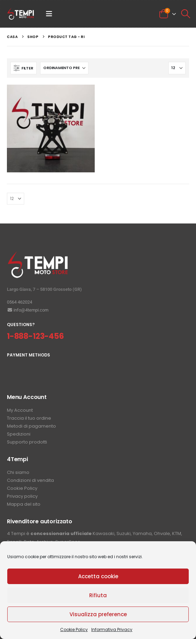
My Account (20, 410)
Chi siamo (18, 472)
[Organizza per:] (64, 68)
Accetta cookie (98, 576)
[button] (49, 14)
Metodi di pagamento (31, 426)
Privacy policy (22, 496)
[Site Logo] (21, 14)
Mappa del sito (23, 504)
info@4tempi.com (27, 310)
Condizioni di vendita (30, 480)
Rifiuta (98, 595)
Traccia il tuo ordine (29, 418)
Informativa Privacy (111, 629)
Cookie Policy (74, 629)
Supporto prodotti (27, 442)
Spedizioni (18, 434)
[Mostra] (177, 68)
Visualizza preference (98, 614)
